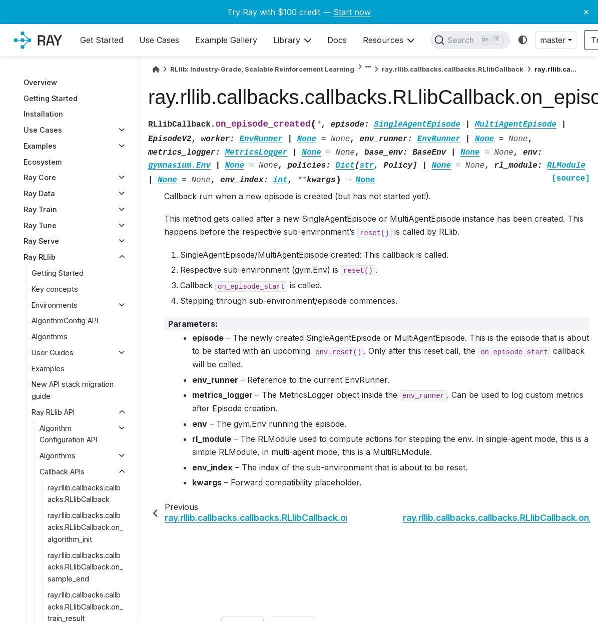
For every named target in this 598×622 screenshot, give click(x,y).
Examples (40, 146)
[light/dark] (522, 40)
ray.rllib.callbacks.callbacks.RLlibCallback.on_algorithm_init (85, 527)
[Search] (470, 40)
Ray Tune (40, 225)
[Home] (155, 69)
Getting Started (51, 98)
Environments (55, 305)
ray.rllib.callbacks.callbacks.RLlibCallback (84, 493)
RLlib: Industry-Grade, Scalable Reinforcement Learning (262, 69)
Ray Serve (41, 241)
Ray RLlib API (53, 412)
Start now (352, 12)
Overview (40, 82)
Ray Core (40, 177)
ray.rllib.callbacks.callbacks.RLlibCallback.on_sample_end (85, 567)
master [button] (553, 40)
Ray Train (40, 209)
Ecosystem (43, 162)
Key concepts (55, 289)
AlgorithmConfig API (65, 320)
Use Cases (43, 130)
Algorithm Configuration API (68, 434)
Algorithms (50, 336)
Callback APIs (62, 471)
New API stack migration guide (73, 390)
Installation (43, 114)
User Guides (53, 352)
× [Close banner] (586, 12)
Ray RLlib (40, 257)
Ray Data (39, 193)
